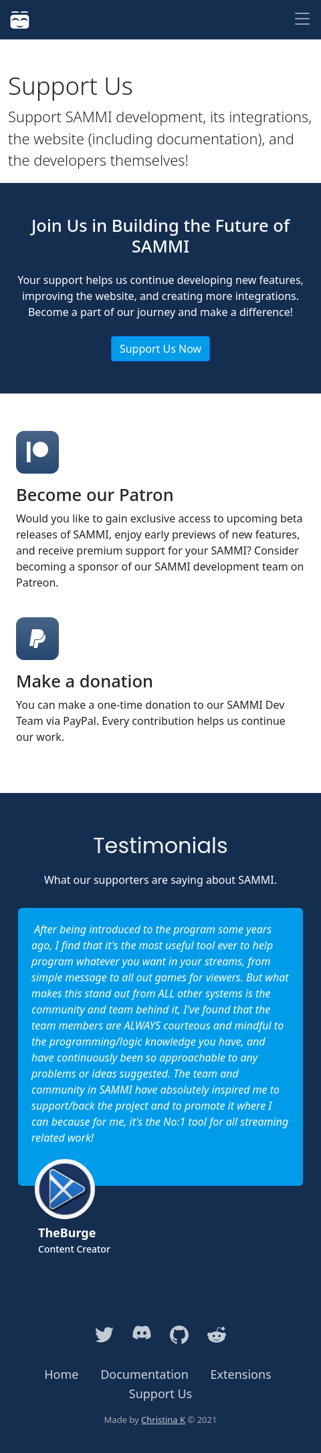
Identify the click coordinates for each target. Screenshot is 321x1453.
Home (61, 1374)
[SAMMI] (19, 19)
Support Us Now (160, 348)
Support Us (160, 1394)
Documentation (144, 1374)
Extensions (241, 1374)
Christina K (163, 1420)
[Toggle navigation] (302, 20)
